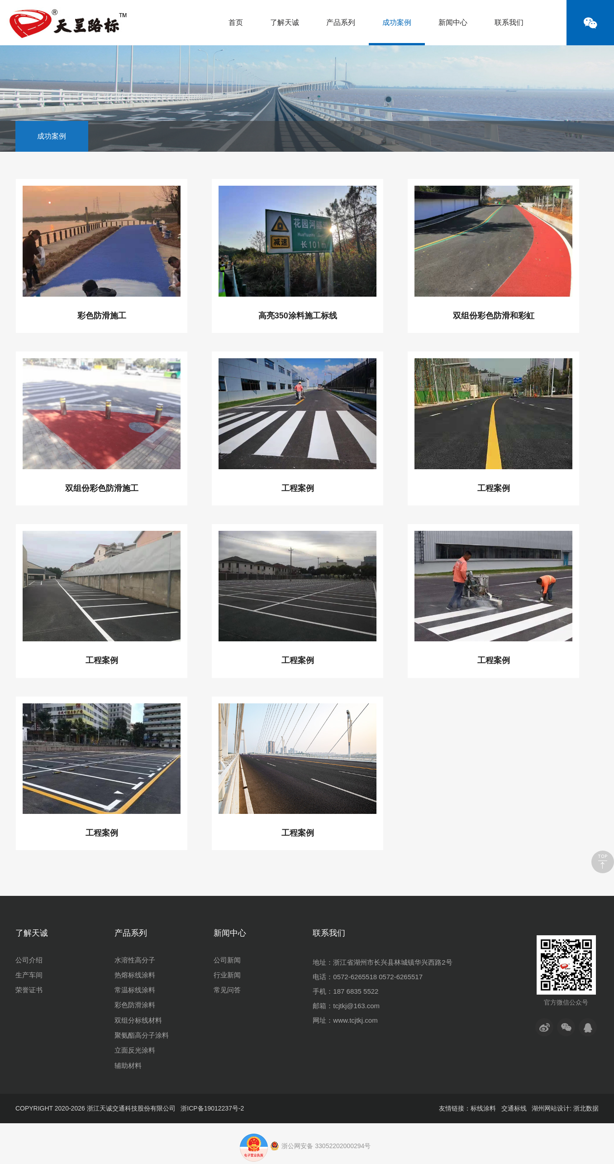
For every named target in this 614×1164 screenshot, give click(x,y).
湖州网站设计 (551, 1108)
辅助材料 (128, 1065)
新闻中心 (452, 22)
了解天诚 (284, 22)
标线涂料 (483, 1108)
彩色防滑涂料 (134, 1005)
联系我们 (509, 22)
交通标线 (514, 1108)
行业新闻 (227, 975)
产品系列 (340, 22)
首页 (235, 22)
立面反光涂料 (134, 1050)
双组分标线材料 (138, 1020)
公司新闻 (227, 960)
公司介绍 (29, 960)
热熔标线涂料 (134, 975)
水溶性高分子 (134, 960)
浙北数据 (586, 1108)
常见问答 (227, 990)
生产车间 (29, 975)
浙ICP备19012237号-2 (212, 1108)
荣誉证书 (29, 990)
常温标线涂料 (134, 990)
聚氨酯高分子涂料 (141, 1035)
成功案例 (397, 32)
